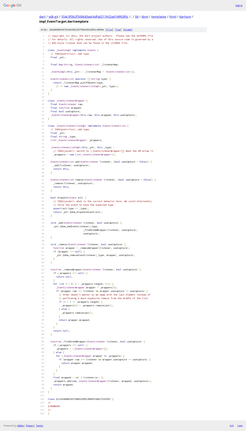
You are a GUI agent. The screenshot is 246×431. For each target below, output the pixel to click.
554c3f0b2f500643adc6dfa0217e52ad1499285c (94, 17)
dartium (185, 17)
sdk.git (53, 17)
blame (127, 29)
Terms (39, 425)
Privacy (30, 425)
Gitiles (20, 425)
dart (42, 17)
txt (232, 425)
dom (145, 17)
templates (158, 17)
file (109, 29)
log (118, 29)
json (240, 425)
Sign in (239, 5)
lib (137, 17)
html (172, 17)
